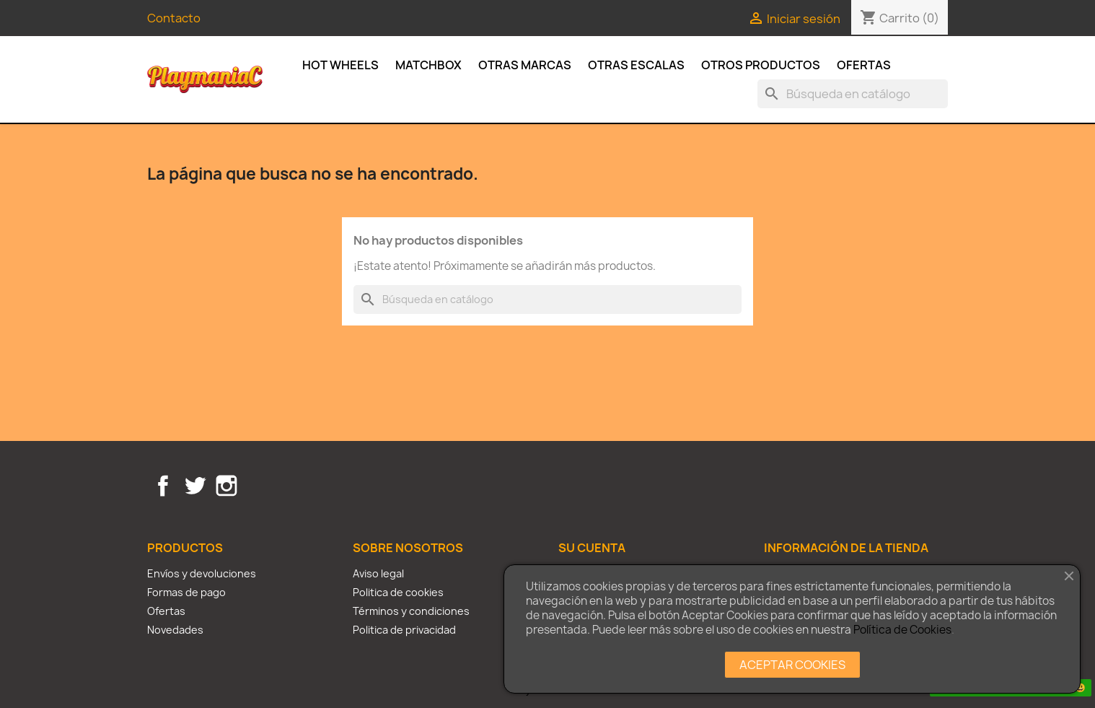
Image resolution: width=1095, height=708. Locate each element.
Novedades (175, 630)
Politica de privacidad (404, 630)
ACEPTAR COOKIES (792, 665)
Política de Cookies (902, 629)
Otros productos (760, 65)
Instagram (226, 485)
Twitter (194, 485)
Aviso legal (378, 573)
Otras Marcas (524, 65)
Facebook (163, 485)
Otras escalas (636, 65)
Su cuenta (591, 548)
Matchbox (428, 65)
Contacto (174, 18)
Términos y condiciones (411, 611)
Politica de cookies (398, 592)
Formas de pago (186, 592)
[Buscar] (852, 93)
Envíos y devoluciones (201, 573)
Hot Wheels (340, 65)
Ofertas (864, 65)
